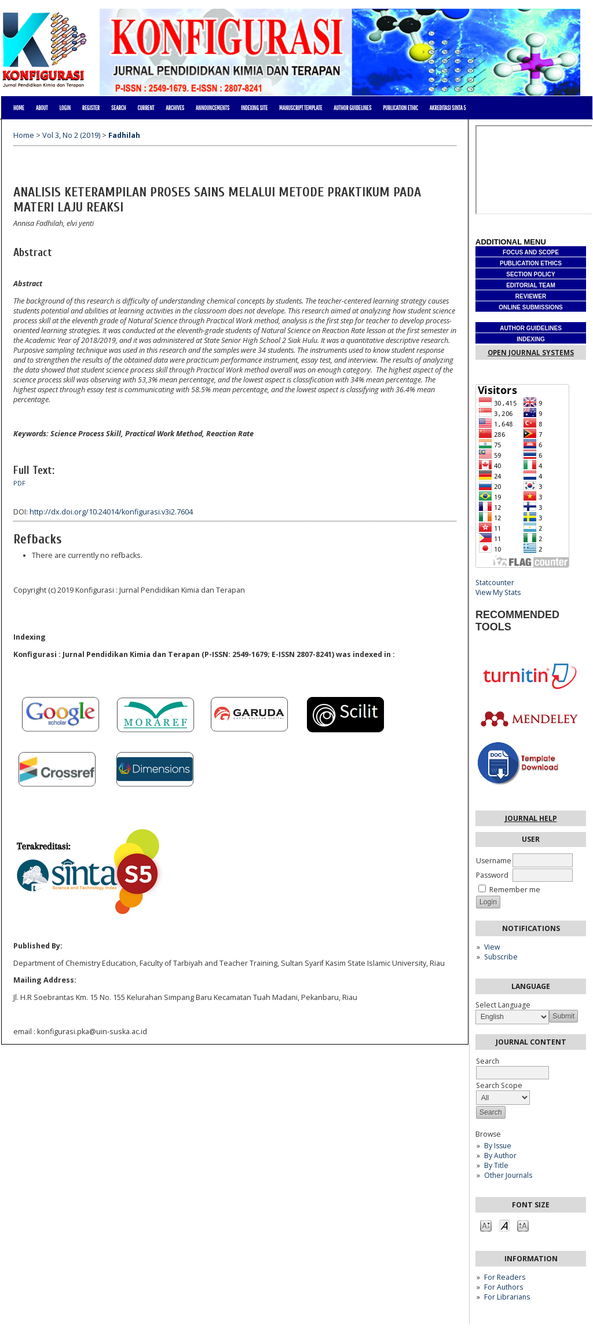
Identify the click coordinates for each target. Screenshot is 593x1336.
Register (91, 107)
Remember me (514, 890)
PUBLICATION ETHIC (400, 107)
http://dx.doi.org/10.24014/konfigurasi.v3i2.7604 (111, 512)
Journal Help (531, 818)
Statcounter (494, 582)
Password (492, 875)
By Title (496, 1165)
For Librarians (507, 1297)
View (492, 947)
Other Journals (508, 1175)
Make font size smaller (486, 1225)
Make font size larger (523, 1225)
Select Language (502, 1005)
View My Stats (498, 592)
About (42, 107)
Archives (175, 107)
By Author (500, 1155)
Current (145, 107)
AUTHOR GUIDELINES (352, 107)
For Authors (503, 1287)
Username (493, 861)
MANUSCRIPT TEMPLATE (300, 107)
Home (18, 107)
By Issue (497, 1146)
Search (118, 107)
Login (64, 107)
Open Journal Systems (531, 352)
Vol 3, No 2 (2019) (71, 135)
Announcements (212, 107)
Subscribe (501, 957)
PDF (19, 483)
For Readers (504, 1277)
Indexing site (254, 107)
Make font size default (504, 1225)
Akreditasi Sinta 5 (448, 107)
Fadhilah (124, 135)
